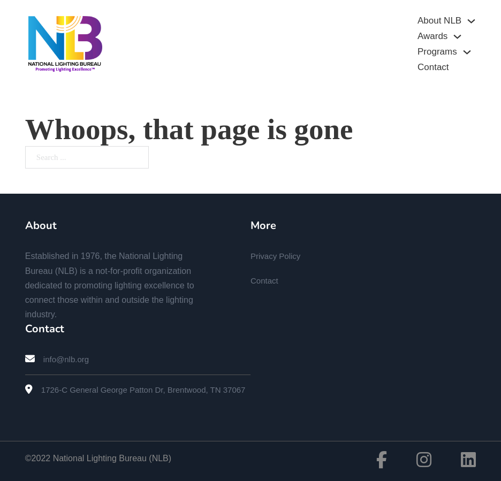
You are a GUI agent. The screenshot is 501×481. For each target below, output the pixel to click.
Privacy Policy (275, 256)
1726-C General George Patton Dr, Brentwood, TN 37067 (143, 389)
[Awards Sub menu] (457, 36)
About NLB (439, 21)
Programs (437, 52)
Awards (432, 36)
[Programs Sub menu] (467, 52)
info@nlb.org (66, 359)
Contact (433, 67)
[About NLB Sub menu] (471, 21)
